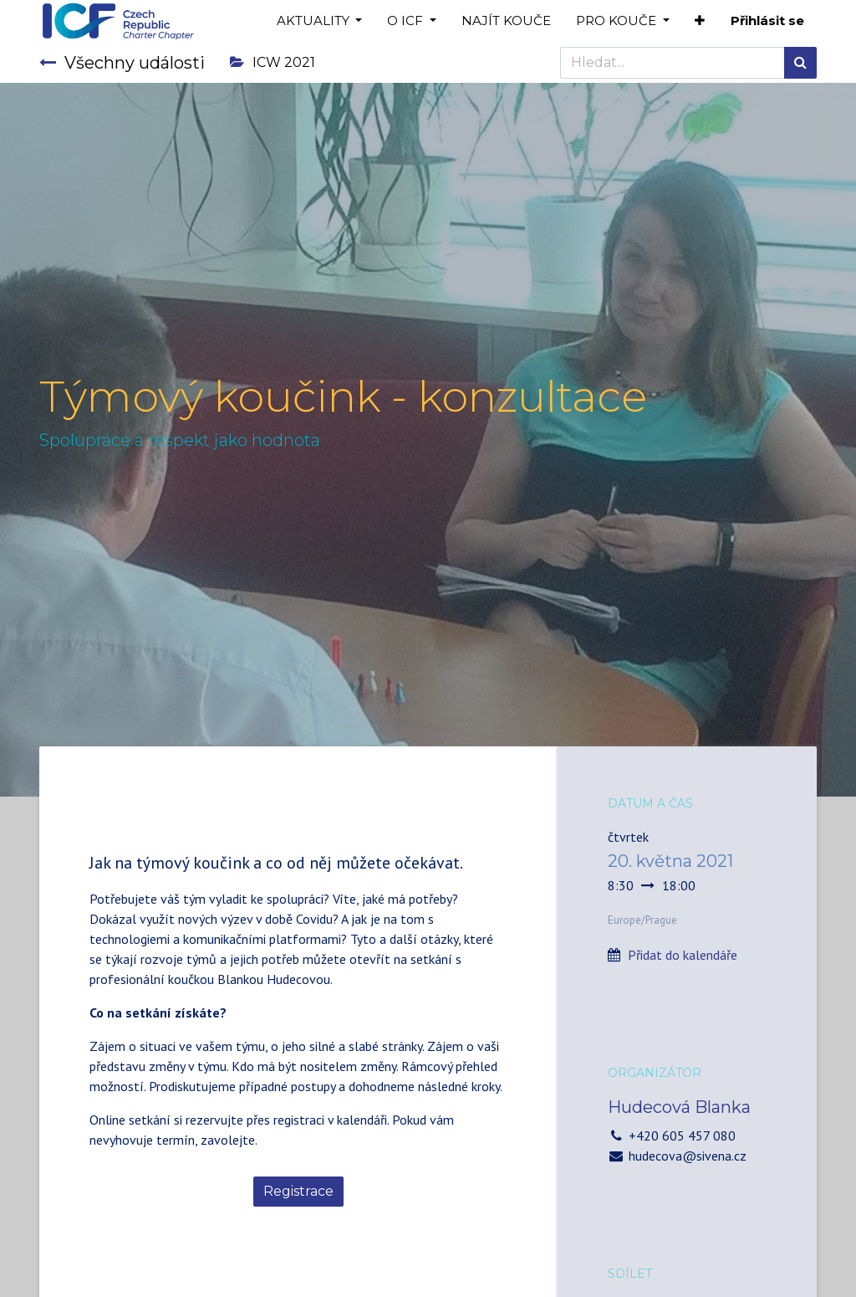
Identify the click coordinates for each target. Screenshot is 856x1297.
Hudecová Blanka (679, 1107)
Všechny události (122, 63)
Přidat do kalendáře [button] (682, 954)
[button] (699, 21)
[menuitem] (506, 21)
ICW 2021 (272, 62)
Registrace (298, 1191)
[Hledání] (800, 63)
